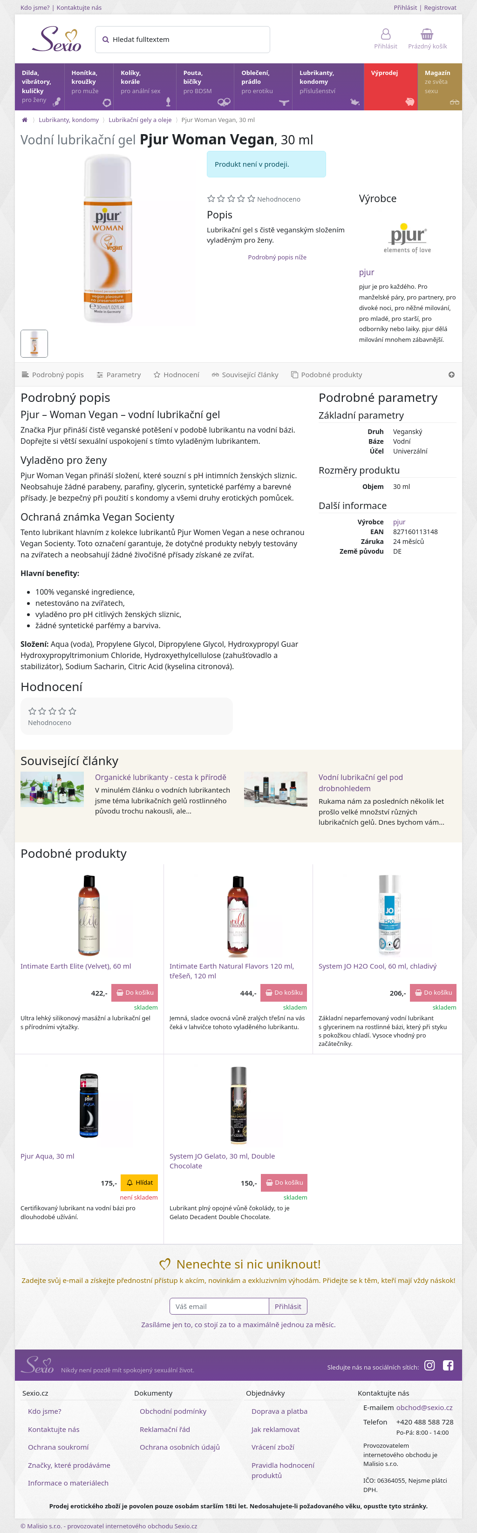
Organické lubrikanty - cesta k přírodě (160, 777)
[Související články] (244, 374)
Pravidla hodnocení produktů (283, 1470)
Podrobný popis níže (277, 257)
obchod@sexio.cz (424, 1407)
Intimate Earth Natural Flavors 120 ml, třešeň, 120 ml (232, 970)
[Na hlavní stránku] (24, 119)
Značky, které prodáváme (69, 1465)
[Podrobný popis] (52, 374)
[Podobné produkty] (326, 374)
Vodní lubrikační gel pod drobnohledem (361, 783)
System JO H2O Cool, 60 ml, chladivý (377, 965)
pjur (367, 272)
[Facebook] (448, 1366)
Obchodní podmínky (173, 1411)
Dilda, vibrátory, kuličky (42, 88)
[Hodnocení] (175, 374)
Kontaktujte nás (79, 7)
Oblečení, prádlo (266, 89)
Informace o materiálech (68, 1482)
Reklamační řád (165, 1429)
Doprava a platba (279, 1411)
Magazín (443, 88)
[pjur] (407, 238)
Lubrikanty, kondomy (330, 88)
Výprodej (393, 88)
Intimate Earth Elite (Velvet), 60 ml (75, 965)
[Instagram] (429, 1366)
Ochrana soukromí (58, 1447)
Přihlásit (405, 7)
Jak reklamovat (276, 1429)
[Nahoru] (451, 374)
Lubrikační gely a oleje (140, 119)
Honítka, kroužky (92, 88)
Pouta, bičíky (208, 89)
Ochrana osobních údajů (180, 1447)
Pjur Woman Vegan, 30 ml (218, 119)
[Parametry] (117, 374)
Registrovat (440, 7)
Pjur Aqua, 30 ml (47, 1155)
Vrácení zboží (273, 1447)
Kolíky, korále (148, 88)
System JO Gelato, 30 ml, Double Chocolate (222, 1160)
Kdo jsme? (35, 7)
